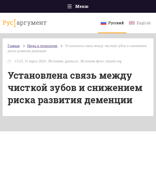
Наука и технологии (42, 46)
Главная (14, 46)
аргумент (25, 22)
